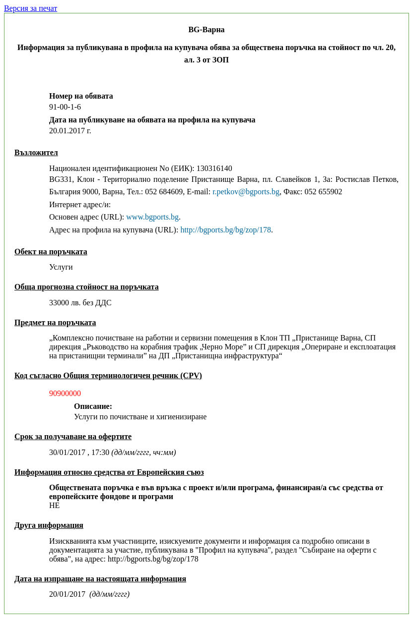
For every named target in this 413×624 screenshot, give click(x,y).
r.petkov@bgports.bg (245, 191)
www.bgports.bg (152, 217)
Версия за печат (30, 8)
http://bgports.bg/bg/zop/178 (225, 230)
